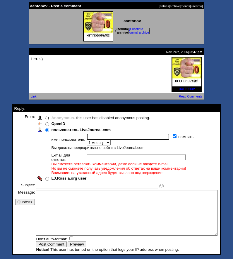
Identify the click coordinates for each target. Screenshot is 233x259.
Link (34, 96)
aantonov (186, 87)
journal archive (139, 32)
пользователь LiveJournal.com (71, 130)
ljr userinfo (136, 29)
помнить (177, 137)
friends (185, 6)
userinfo (196, 6)
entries (164, 6)
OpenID (48, 123)
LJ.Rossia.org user (59, 170)
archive (175, 6)
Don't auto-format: (42, 239)
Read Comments (190, 96)
